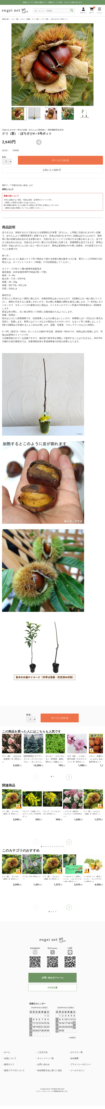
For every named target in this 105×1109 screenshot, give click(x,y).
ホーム (7, 1052)
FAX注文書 (52, 987)
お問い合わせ (43, 1064)
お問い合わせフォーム (52, 977)
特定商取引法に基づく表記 (49, 1070)
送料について (8, 189)
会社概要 (74, 1058)
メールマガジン (77, 1070)
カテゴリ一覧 (76, 1052)
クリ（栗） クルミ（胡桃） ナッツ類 (25, 19)
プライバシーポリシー (80, 1064)
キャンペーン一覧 (45, 1058)
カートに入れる (60, 160)
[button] (69, 777)
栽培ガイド (9, 1064)
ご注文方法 (42, 1052)
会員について (10, 1058)
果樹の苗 (5, 19)
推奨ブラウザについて (14, 1070)
